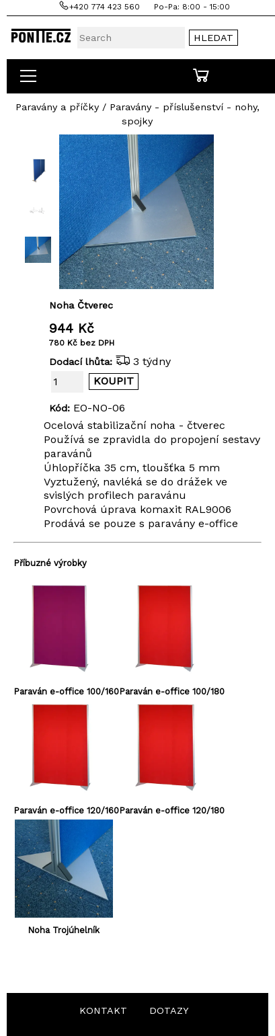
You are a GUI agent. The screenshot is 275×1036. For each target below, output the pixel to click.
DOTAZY (169, 1010)
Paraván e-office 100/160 (66, 691)
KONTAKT (103, 1010)
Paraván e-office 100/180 (172, 691)
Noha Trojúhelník (64, 930)
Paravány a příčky (57, 107)
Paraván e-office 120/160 (66, 810)
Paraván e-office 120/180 (172, 810)
